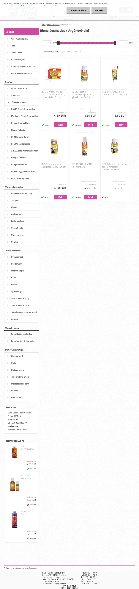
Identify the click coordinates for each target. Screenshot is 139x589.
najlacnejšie (65, 51)
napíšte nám (12, 426)
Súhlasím (99, 10)
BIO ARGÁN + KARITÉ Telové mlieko (82, 165)
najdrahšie (77, 51)
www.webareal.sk (29, 567)
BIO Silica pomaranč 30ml (27, 477)
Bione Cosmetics (53, 24)
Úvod (43, 24)
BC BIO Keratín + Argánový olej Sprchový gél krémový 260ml (83, 94)
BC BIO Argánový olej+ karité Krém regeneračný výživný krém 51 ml (53, 94)
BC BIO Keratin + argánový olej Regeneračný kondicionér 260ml (114, 167)
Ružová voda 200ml (26, 512)
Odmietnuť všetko (78, 10)
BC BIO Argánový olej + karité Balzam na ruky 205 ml (114, 94)
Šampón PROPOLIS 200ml (28, 448)
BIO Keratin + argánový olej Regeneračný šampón (53, 165)
